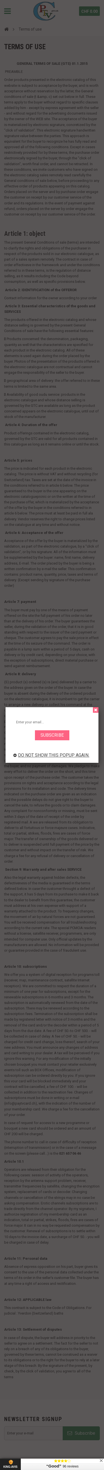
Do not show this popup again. (51, 755)
